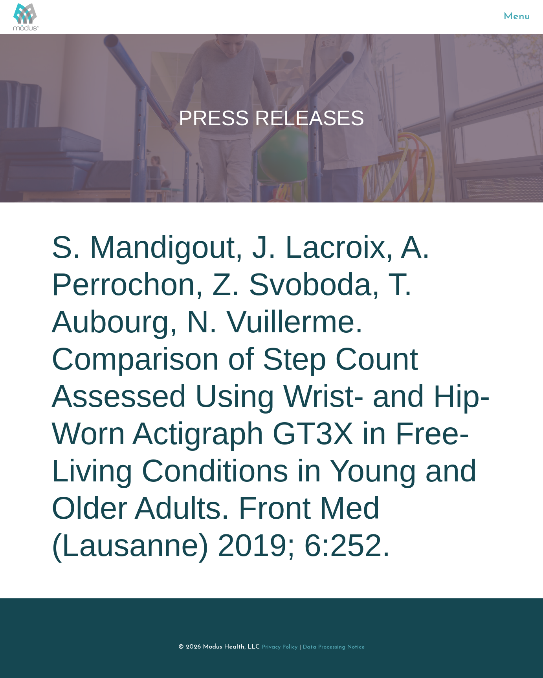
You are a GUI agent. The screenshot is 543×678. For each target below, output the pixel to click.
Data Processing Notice (334, 647)
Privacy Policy (279, 647)
